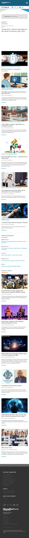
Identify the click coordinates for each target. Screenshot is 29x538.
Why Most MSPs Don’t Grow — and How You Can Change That (14, 157)
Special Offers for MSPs (8, 483)
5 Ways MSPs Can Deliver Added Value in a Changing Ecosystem (12, 125)
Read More (3, 102)
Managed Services (13, 66)
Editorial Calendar (6, 477)
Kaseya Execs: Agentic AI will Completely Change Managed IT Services (12, 322)
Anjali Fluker (9, 95)
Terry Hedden (9, 160)
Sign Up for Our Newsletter (8, 482)
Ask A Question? (6, 485)
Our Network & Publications (9, 479)
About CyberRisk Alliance (8, 476)
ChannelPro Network (11, 357)
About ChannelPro (7, 474)
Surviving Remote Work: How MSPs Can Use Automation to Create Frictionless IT (13, 191)
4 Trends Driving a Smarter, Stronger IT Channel (14, 222)
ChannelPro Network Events (9, 491)
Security (18, 66)
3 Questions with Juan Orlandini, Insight (11, 266)
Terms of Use (6, 519)
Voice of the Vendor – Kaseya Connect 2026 (11, 255)
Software (19, 187)
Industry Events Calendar (8, 492)
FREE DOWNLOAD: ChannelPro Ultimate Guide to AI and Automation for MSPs (14, 354)
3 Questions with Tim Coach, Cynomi (11, 385)
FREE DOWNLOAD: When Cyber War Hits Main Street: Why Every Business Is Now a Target (13, 415)
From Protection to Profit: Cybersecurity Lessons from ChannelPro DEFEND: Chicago (13, 291)
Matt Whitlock (10, 387)
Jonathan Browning (10, 324)
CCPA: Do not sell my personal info (10, 523)
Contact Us (5, 516)
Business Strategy (5, 66)
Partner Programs (5, 89)
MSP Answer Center (21, 88)
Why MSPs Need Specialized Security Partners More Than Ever (13, 92)
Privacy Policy (6, 520)
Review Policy (6, 517)
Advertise (5, 498)
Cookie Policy (6, 522)
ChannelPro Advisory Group (8, 480)
